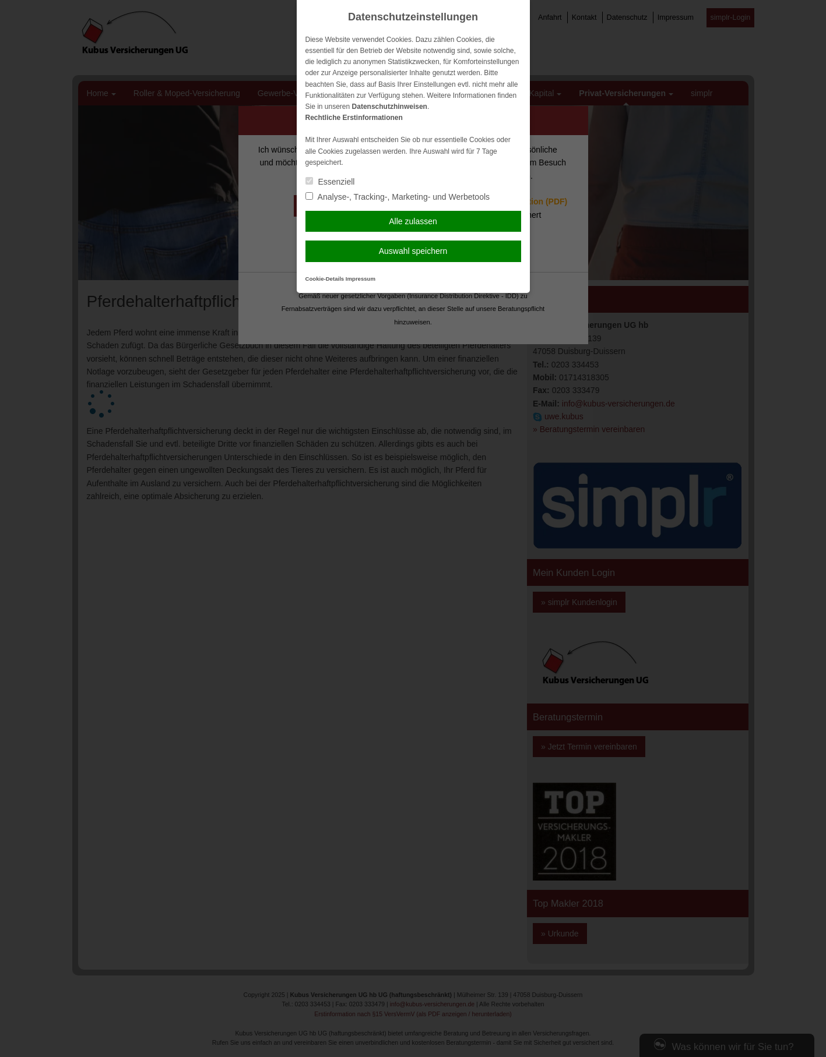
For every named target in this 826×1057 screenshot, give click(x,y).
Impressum (360, 278)
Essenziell (330, 181)
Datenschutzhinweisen (389, 106)
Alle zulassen (413, 221)
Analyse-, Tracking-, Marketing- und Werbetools (397, 196)
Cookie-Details (325, 278)
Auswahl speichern (413, 251)
